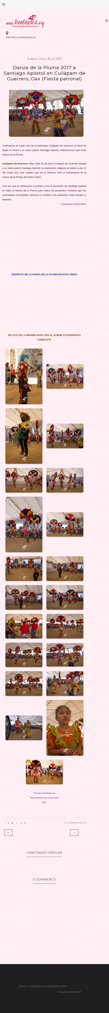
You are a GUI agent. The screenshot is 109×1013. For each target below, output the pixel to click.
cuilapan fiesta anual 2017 (44, 58)
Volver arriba (69, 992)
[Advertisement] (44, 237)
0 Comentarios (75, 822)
